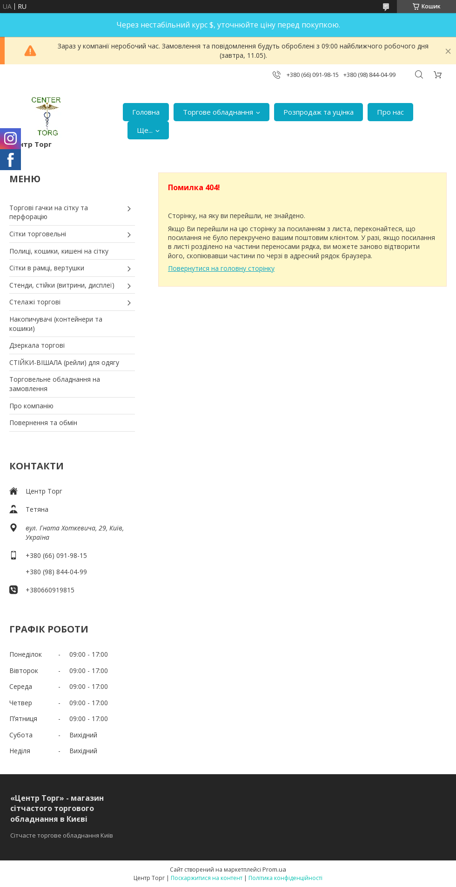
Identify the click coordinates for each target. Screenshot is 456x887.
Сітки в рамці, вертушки (46, 267)
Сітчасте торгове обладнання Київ (61, 835)
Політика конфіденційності (285, 878)
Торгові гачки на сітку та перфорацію (48, 212)
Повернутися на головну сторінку (221, 268)
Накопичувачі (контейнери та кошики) (55, 324)
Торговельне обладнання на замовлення (54, 384)
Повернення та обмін (43, 422)
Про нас (390, 112)
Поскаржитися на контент (206, 878)
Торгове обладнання (218, 112)
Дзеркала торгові (37, 345)
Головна (146, 112)
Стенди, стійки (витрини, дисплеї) (61, 285)
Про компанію (31, 405)
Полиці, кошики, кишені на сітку (58, 251)
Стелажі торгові (34, 301)
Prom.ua (274, 869)
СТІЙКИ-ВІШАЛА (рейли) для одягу (64, 362)
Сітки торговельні (37, 233)
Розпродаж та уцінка (318, 112)
